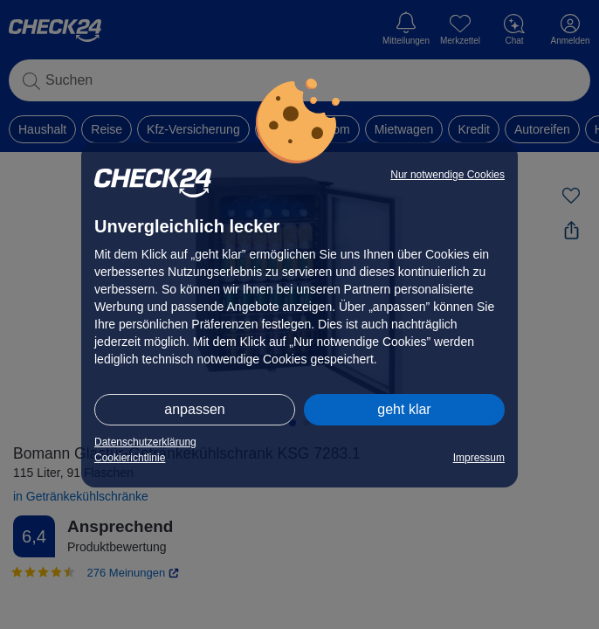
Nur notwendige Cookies (447, 175)
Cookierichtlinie (129, 458)
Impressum (479, 458)
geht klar (403, 409)
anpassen (194, 409)
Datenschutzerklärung (145, 442)
